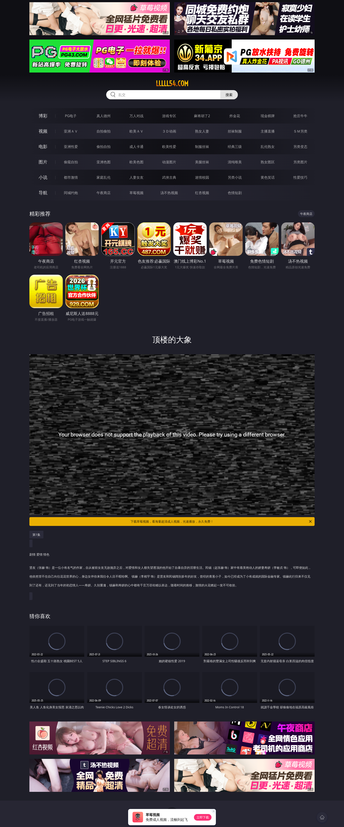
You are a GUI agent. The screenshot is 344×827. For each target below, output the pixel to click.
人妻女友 (136, 177)
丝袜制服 (235, 131)
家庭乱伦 (104, 177)
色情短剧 (235, 192)
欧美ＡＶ (136, 131)
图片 (43, 162)
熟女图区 (268, 162)
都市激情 (71, 177)
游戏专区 (169, 115)
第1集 (36, 535)
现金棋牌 (268, 115)
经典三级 (235, 146)
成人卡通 (136, 146)
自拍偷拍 (104, 131)
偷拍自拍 (104, 146)
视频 (43, 131)
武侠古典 (169, 177)
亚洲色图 (104, 162)
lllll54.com (172, 83)
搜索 (229, 94)
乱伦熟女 (268, 146)
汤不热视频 (169, 192)
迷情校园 (202, 177)
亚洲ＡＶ (71, 131)
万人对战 (136, 115)
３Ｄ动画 (169, 131)
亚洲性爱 (71, 146)
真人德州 (104, 115)
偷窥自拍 (71, 162)
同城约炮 (71, 192)
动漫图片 (169, 162)
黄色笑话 (268, 177)
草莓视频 (136, 192)
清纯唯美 (235, 162)
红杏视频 (202, 192)
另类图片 (300, 162)
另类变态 (300, 146)
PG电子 (71, 115)
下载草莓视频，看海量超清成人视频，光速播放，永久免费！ (221, 521)
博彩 (43, 116)
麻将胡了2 (202, 115)
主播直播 (268, 131)
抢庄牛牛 (300, 115)
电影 (43, 146)
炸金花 (234, 115)
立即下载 (203, 817)
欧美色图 (136, 162)
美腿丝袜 (202, 162)
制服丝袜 (202, 146)
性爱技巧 (300, 177)
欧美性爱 (169, 146)
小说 (43, 177)
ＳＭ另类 (300, 131)
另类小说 (235, 177)
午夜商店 (104, 192)
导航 (43, 193)
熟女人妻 (202, 131)
